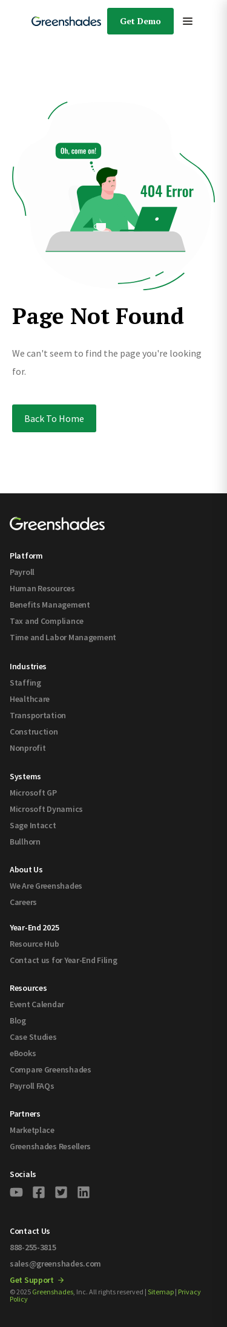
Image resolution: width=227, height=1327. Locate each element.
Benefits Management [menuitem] (50, 604)
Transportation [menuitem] (38, 715)
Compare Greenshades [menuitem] (50, 1069)
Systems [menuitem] (25, 776)
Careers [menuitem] (23, 902)
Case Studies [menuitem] (33, 1037)
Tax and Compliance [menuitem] (47, 621)
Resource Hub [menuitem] (34, 944)
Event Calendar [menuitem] (37, 1004)
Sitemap (161, 1291)
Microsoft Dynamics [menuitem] (46, 809)
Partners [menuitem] (25, 1113)
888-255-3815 (33, 1247)
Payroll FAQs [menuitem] (32, 1086)
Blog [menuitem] (18, 1020)
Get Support (37, 1280)
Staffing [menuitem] (25, 682)
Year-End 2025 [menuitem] (34, 927)
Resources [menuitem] (28, 988)
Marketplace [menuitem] (32, 1130)
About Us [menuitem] (26, 869)
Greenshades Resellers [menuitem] (50, 1146)
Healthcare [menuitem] (30, 699)
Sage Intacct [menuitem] (33, 825)
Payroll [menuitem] (22, 572)
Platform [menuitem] (26, 555)
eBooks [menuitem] (23, 1053)
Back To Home (54, 418)
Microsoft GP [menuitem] (33, 792)
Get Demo (140, 21)
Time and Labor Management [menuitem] (63, 637)
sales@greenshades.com (55, 1263)
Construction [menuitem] (34, 731)
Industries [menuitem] (28, 666)
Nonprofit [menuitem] (27, 748)
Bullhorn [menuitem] (25, 841)
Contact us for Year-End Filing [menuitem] (63, 960)
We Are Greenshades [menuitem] (46, 886)
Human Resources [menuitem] (42, 588)
